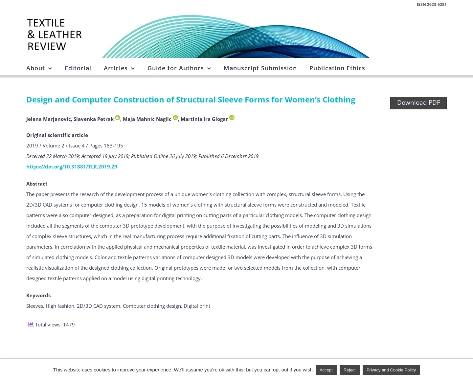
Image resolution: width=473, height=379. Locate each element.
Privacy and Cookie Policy (391, 370)
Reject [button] (350, 370)
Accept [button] (326, 370)
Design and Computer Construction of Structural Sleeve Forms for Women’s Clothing (190, 99)
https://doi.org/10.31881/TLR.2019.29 (71, 166)
